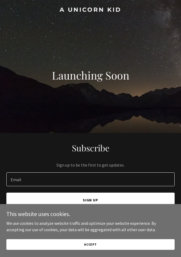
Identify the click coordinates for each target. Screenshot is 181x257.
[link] (90, 10)
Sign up (90, 200)
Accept (90, 244)
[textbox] (90, 179)
